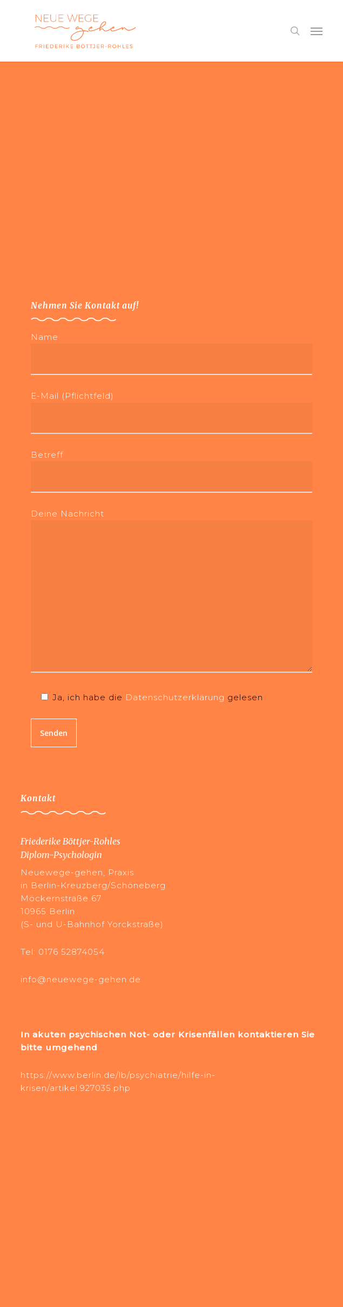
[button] (316, 30)
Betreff (171, 471)
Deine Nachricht (171, 592)
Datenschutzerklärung (175, 697)
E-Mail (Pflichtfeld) (171, 412)
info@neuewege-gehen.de (81, 979)
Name (171, 353)
